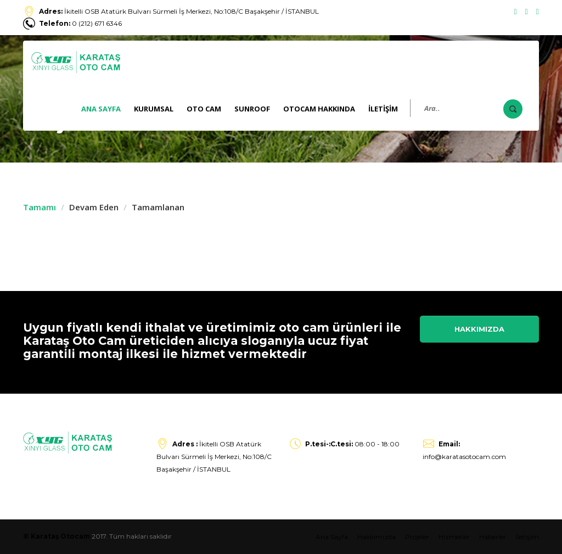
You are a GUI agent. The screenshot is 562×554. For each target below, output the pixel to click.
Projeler (417, 537)
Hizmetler (454, 537)
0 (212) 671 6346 (80, 23)
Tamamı (39, 207)
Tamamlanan (158, 207)
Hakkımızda (479, 328)
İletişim (527, 537)
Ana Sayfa (101, 109)
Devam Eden (94, 207)
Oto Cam (204, 109)
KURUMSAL (153, 109)
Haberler (492, 537)
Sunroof (252, 109)
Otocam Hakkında (319, 109)
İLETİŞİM (383, 109)
